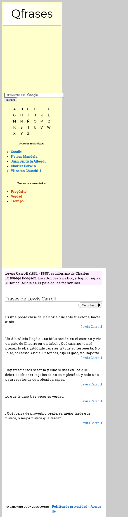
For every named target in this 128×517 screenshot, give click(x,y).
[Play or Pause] (100, 305)
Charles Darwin (23, 166)
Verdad (16, 196)
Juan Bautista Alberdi (28, 161)
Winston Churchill (26, 171)
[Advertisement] (32, 58)
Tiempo (17, 201)
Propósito (18, 191)
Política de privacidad (69, 506)
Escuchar (88, 305)
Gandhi (17, 152)
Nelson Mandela (24, 156)
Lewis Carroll (91, 326)
